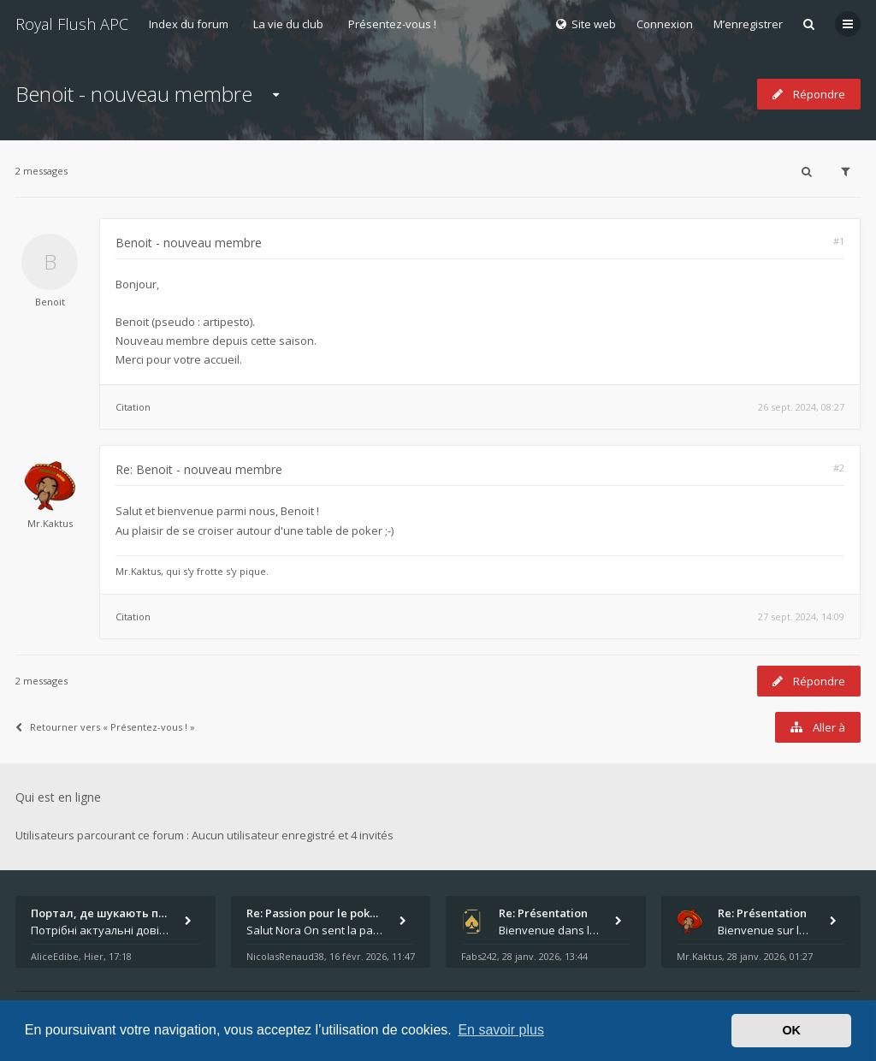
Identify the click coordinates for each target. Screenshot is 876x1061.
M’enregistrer (748, 24)
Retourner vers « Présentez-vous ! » (105, 726)
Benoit (50, 301)
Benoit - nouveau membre (133, 94)
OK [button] (791, 1030)
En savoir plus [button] (501, 1029)
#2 (838, 467)
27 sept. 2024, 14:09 (801, 616)
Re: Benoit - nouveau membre (198, 469)
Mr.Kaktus (50, 523)
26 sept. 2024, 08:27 (801, 406)
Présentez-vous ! (392, 24)
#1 (838, 240)
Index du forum (188, 24)
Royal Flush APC (71, 24)
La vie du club (288, 24)
